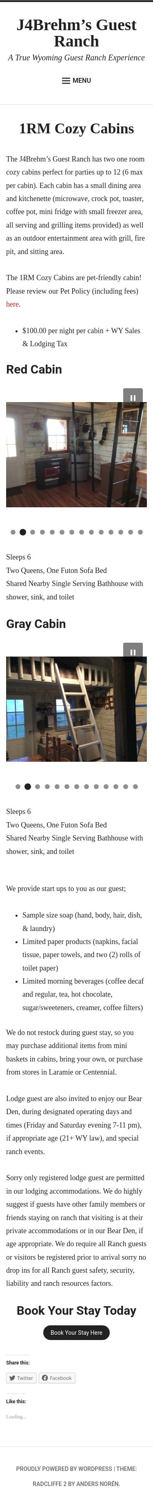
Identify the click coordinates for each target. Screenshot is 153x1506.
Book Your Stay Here (76, 1332)
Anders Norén (97, 1484)
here (12, 304)
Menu (76, 81)
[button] (133, 398)
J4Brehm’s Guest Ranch (76, 32)
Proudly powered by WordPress (64, 1469)
